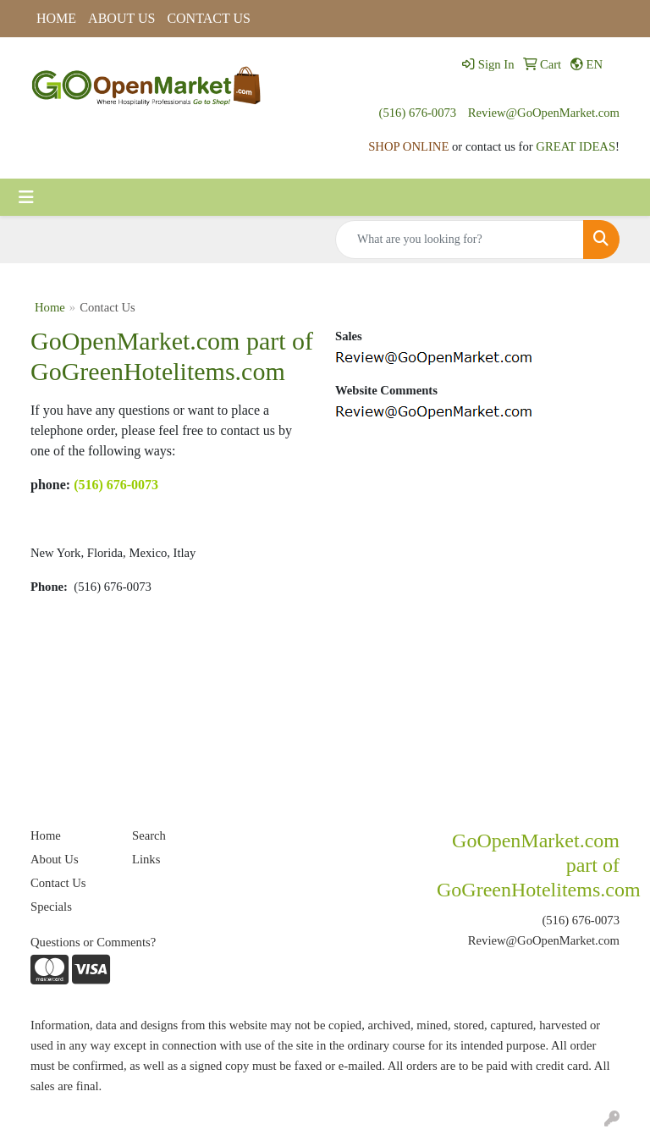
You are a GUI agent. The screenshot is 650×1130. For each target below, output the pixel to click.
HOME (56, 18)
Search (149, 835)
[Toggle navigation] (26, 197)
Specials (51, 906)
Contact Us (58, 883)
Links (146, 859)
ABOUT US (121, 18)
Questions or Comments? (93, 942)
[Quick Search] (459, 239)
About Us (54, 859)
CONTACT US (208, 18)
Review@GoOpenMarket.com (544, 112)
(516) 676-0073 (418, 112)
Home (50, 307)
